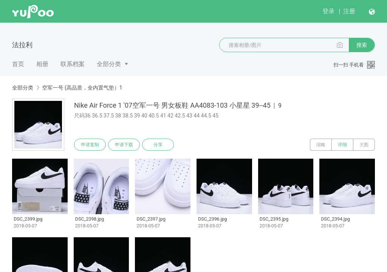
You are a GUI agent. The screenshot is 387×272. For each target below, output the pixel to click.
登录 (328, 11)
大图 (363, 144)
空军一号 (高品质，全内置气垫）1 (82, 88)
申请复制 (90, 144)
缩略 (320, 144)
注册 (349, 11)
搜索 (361, 45)
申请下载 (124, 144)
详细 (342, 144)
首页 (18, 64)
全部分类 (109, 64)
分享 (158, 144)
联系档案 (72, 64)
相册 (42, 64)
